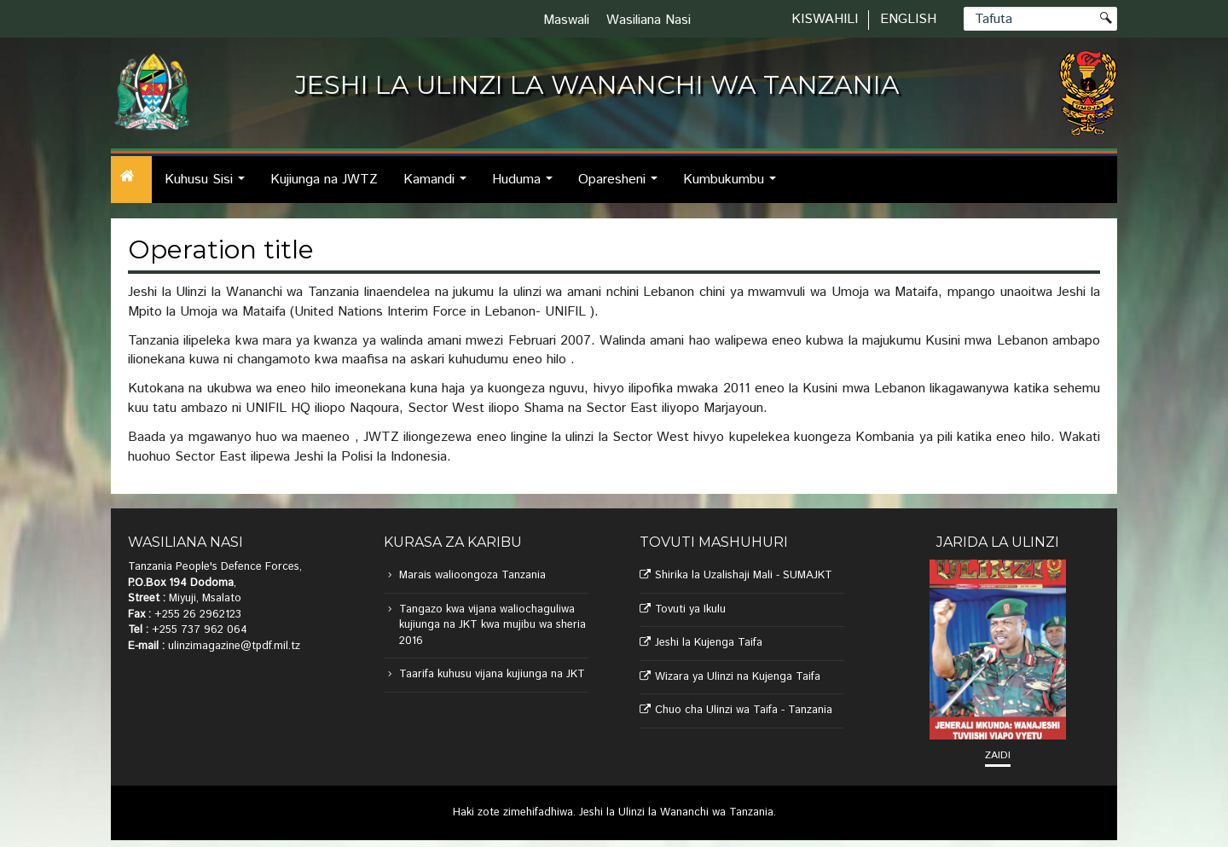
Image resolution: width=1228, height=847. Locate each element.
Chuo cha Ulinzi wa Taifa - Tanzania (743, 710)
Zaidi (998, 755)
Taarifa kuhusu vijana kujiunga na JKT (492, 674)
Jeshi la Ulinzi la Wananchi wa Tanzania (676, 812)
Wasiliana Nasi (648, 20)
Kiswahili (824, 19)
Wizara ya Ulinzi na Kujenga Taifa (737, 677)
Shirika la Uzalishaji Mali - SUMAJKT (743, 575)
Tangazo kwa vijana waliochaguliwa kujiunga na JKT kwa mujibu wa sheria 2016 (492, 625)
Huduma (527, 186)
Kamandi (439, 186)
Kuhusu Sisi (209, 186)
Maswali (566, 20)
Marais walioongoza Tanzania (472, 575)
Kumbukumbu (734, 186)
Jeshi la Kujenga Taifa (708, 643)
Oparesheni (622, 186)
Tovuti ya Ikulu (690, 609)
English (908, 19)
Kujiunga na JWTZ (324, 179)
